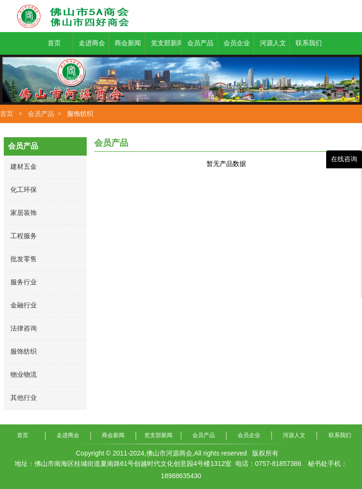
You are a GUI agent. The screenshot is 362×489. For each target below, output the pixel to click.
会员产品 (41, 113)
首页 (6, 113)
